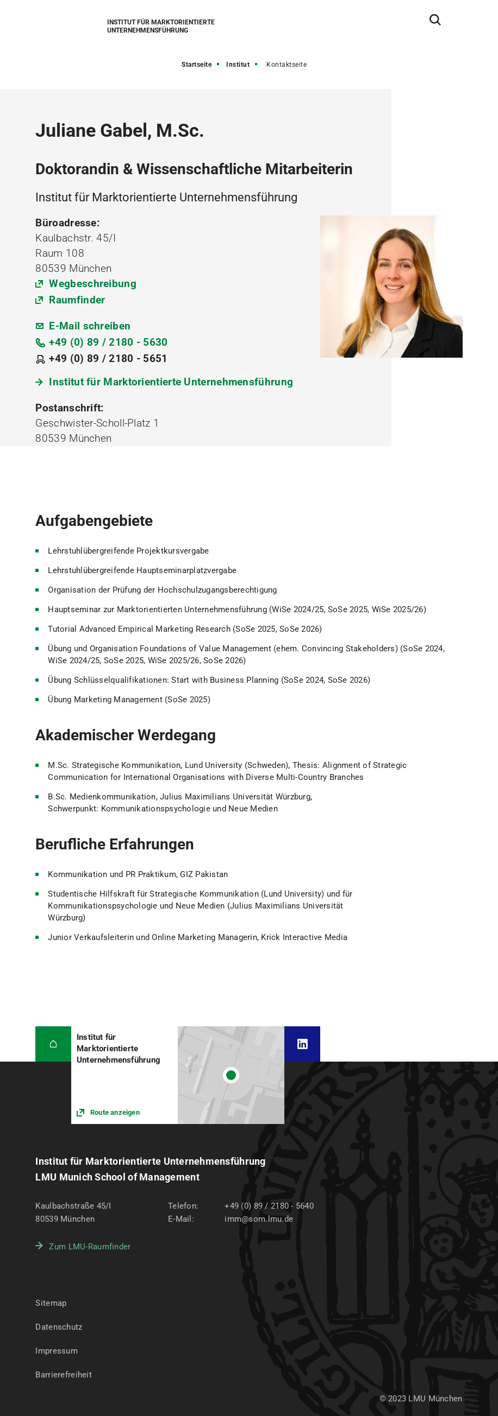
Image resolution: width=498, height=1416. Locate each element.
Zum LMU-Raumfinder (89, 1247)
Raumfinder (77, 300)
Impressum (56, 1351)
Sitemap (50, 1303)
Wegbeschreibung (92, 283)
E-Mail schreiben (89, 326)
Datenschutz (58, 1327)
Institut (238, 64)
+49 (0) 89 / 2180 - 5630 (108, 342)
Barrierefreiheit (63, 1375)
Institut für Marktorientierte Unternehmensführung (171, 382)
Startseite (196, 64)
